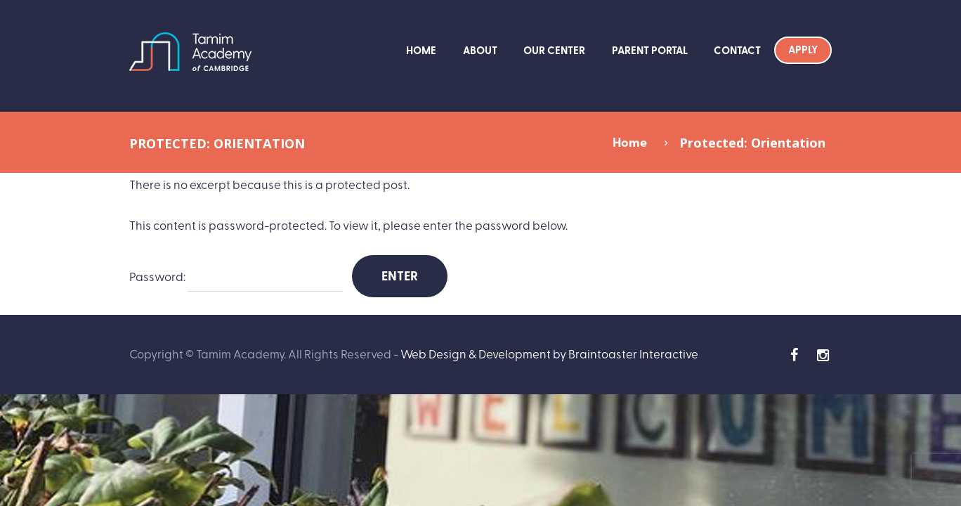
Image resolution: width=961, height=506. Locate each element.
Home (421, 50)
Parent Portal (650, 50)
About (480, 50)
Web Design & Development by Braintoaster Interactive (549, 353)
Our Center (554, 50)
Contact (737, 50)
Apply (803, 49)
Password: (236, 277)
